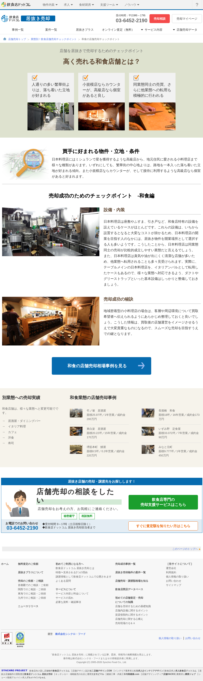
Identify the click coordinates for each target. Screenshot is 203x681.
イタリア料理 (17, 426)
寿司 (11, 443)
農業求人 (181, 674)
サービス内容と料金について (72, 593)
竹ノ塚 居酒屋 (96, 410)
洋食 (11, 437)
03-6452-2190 (131, 20)
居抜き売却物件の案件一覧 (130, 572)
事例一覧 (18, 29)
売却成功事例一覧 (125, 563)
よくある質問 (63, 580)
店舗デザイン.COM (103, 671)
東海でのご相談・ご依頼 (32, 593)
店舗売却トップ (17, 39)
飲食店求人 (170, 671)
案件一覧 (51, 29)
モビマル (100, 674)
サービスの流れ (64, 597)
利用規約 (171, 572)
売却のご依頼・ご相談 (30, 580)
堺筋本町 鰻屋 (96, 447)
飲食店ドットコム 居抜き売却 (38, 674)
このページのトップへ (186, 548)
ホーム (5, 563)
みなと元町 (165, 447)
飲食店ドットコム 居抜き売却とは (75, 568)
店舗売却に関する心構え (129, 618)
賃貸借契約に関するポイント (131, 614)
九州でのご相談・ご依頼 (32, 597)
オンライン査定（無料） (118, 29)
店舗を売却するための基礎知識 (133, 606)
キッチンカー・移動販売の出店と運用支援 (75, 674)
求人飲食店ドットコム (185, 671)
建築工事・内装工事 (116, 674)
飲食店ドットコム (61, 671)
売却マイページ (187, 18)
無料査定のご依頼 (28, 563)
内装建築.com (132, 674)
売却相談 (160, 18)
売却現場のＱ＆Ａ (125, 623)
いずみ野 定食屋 (170, 428)
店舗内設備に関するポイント (131, 610)
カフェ (12, 432)
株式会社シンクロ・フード (70, 634)
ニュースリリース (28, 606)
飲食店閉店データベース (129, 589)
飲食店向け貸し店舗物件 (41, 671)
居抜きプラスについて (30, 572)
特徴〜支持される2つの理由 (72, 572)
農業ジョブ (190, 674)
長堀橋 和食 (167, 410)
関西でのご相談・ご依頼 (32, 589)
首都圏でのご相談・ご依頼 (33, 585)
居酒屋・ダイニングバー (24, 421)
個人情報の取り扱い (177, 576)
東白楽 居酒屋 (96, 428)
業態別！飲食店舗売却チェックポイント (54, 39)
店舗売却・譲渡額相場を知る (131, 580)
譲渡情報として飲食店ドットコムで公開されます (83, 576)
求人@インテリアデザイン (150, 671)
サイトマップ (173, 585)
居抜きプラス (85, 29)
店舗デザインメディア (152, 674)
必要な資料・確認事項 (68, 602)
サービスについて (66, 589)
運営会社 (171, 568)
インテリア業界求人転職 (126, 671)
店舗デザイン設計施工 (83, 671)
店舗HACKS (169, 674)
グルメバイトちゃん (35, 677)
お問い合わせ (173, 580)
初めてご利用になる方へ (70, 563)
